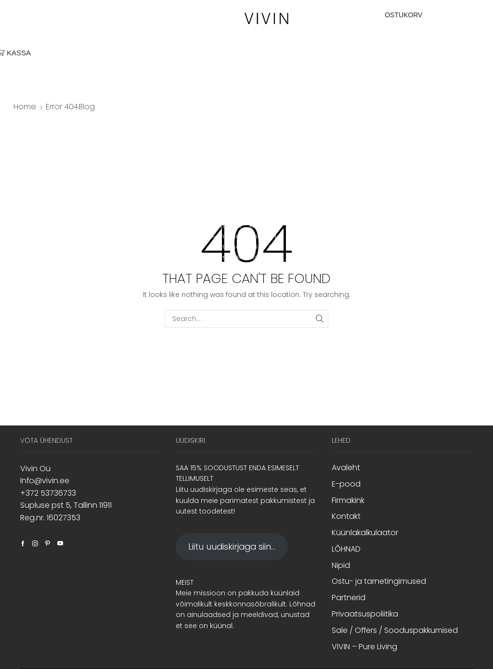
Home (24, 107)
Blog (86, 107)
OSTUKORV (403, 15)
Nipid (341, 565)
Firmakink (348, 500)
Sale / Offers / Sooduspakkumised (395, 630)
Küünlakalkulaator (365, 532)
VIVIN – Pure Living (364, 646)
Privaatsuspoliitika (365, 613)
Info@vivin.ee (44, 480)
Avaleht (346, 468)
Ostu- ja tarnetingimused (379, 581)
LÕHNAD (346, 548)
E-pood (346, 483)
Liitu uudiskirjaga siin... (231, 546)
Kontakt (346, 516)
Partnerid (348, 597)
